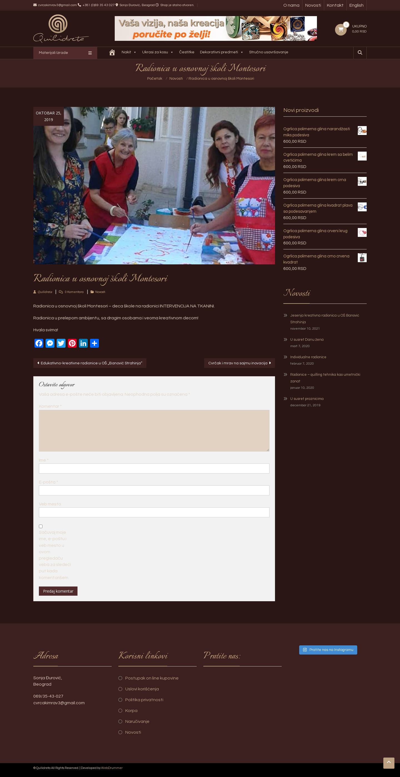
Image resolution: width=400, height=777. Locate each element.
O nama (291, 5)
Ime (44, 460)
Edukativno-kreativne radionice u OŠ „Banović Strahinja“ (91, 363)
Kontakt (335, 5)
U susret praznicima (307, 399)
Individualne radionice (308, 357)
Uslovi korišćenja (142, 689)
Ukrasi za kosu (158, 53)
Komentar (50, 406)
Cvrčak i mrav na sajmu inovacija (238, 363)
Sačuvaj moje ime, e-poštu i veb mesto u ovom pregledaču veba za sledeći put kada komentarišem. (55, 555)
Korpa (131, 710)
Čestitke (186, 52)
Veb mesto (50, 504)
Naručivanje (137, 721)
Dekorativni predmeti (222, 53)
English (356, 5)
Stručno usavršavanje (268, 52)
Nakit (129, 53)
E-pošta (48, 482)
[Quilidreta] (112, 53)
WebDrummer (111, 768)
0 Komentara (74, 292)
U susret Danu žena (307, 340)
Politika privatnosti (144, 700)
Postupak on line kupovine (152, 678)
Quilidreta (45, 292)
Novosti (313, 5)
